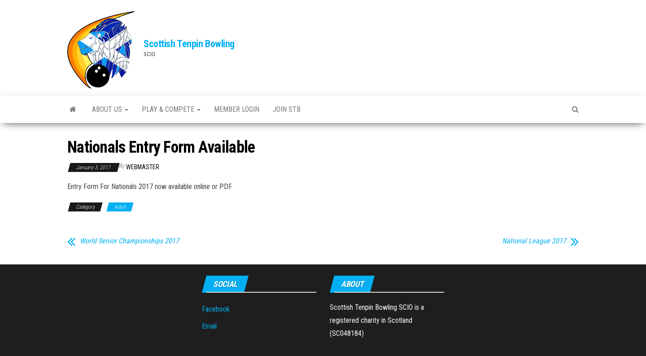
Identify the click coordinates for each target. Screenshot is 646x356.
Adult (120, 207)
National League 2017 (534, 241)
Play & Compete (171, 109)
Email (209, 326)
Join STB (287, 109)
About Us (110, 109)
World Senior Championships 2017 (129, 241)
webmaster (142, 167)
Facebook (216, 309)
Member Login (236, 109)
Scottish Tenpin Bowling (189, 43)
